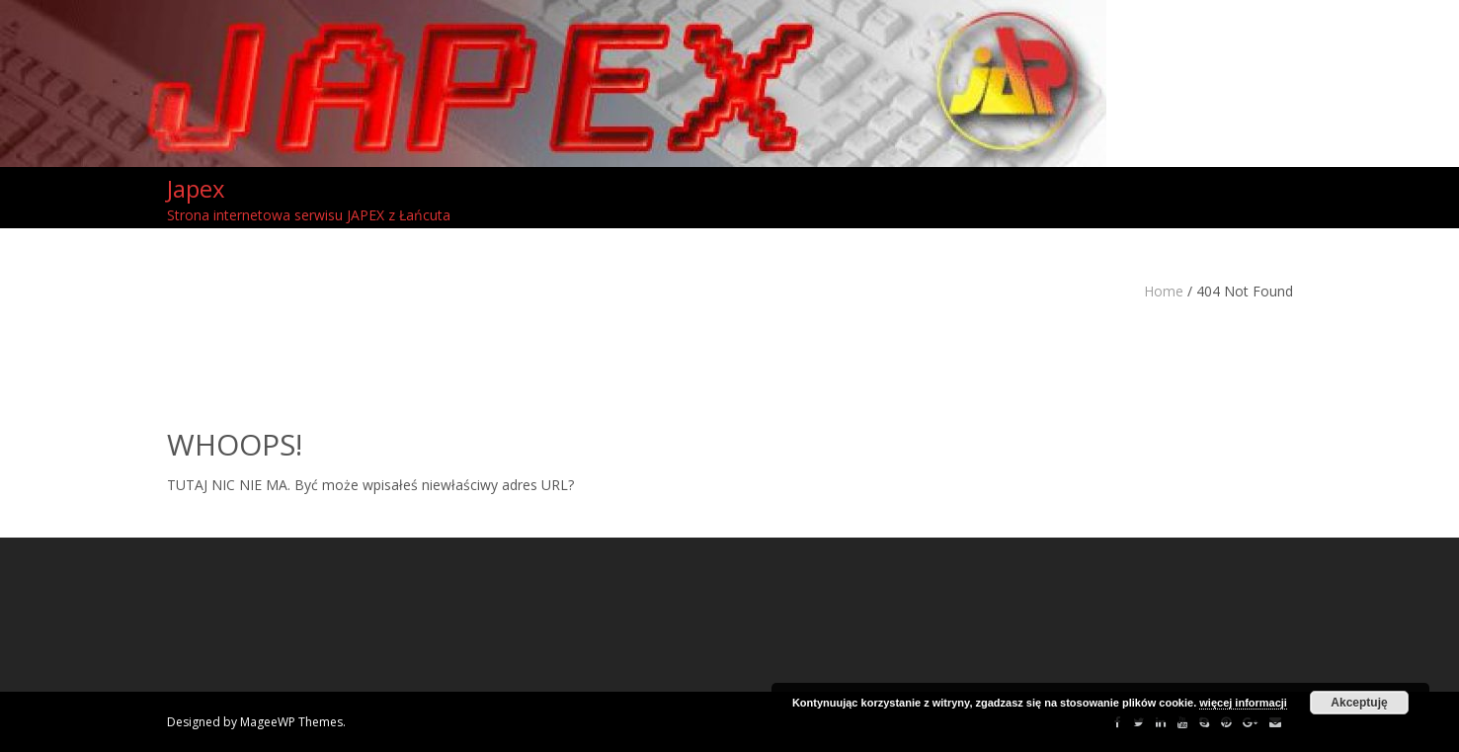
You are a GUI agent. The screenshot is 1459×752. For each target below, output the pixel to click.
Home (1163, 291)
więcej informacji (1243, 703)
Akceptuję (1359, 703)
